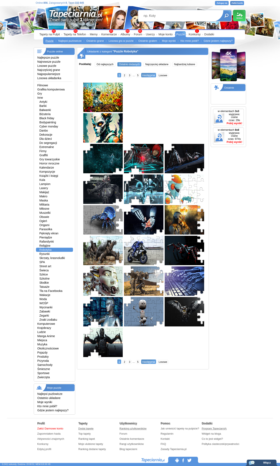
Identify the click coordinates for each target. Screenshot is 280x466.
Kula (42, 180)
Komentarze (109, 34)
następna (148, 75)
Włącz (267, 462)
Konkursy (194, 34)
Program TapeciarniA (214, 428)
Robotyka (45, 249)
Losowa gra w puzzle (121, 40)
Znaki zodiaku (48, 319)
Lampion (45, 184)
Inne (40, 97)
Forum (138, 34)
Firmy (43, 151)
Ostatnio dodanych (129, 64)
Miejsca (42, 340)
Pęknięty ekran (49, 233)
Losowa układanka (49, 78)
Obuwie (44, 217)
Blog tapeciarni (128, 449)
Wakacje (44, 295)
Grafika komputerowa (51, 89)
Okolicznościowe (48, 348)
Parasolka (45, 229)
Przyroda (43, 360)
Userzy (150, 34)
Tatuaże (44, 286)
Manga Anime (46, 336)
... (134, 75)
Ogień (43, 221)
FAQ (163, 443)
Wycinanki (46, 307)
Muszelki (45, 212)
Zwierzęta (43, 377)
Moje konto (165, 34)
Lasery (43, 188)
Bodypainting (47, 122)
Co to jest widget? (212, 438)
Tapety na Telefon (75, 34)
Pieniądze (45, 237)
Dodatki (209, 34)
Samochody (45, 365)
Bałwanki (45, 110)
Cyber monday (48, 126)
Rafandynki (46, 241)
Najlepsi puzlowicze (70, 40)
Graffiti (43, 155)
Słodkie (44, 282)
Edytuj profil (44, 449)
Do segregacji (48, 143)
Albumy (125, 34)
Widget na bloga (211, 433)
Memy (94, 34)
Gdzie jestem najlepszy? (218, 40)
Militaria (44, 204)
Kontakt (165, 438)
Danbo (43, 130)
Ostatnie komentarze (131, 438)
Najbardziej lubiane (184, 64)
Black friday (46, 118)
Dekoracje (45, 134)
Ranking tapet (86, 438)
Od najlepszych (105, 64)
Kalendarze (46, 167)
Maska (43, 200)
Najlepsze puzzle (48, 57)
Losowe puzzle (47, 65)
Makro (43, 196)
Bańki (43, 106)
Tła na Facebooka (50, 291)
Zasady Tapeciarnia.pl (173, 449)
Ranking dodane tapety (92, 449)
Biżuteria (45, 114)
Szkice (43, 274)
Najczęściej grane (48, 70)
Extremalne (46, 147)
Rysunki (44, 254)
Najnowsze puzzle (49, 61)
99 (140, 31)
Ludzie (41, 332)
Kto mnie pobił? (189, 40)
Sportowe (43, 373)
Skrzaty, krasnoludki (52, 258)
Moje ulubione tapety (90, 443)
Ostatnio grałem (147, 40)
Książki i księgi (48, 175)
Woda (43, 299)
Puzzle (180, 34)
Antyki (43, 101)
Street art (45, 266)
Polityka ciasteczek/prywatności (220, 443)
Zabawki (44, 311)
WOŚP (43, 303)
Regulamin (167, 433)
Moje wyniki (169, 40)
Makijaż (44, 192)
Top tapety (84, 433)
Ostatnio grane (95, 40)
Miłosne (44, 208)
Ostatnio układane (49, 398)
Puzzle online (55, 51)
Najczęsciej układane (157, 64)
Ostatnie (229, 87)
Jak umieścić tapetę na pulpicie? (180, 428)
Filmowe (42, 85)
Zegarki (44, 315)
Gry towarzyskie (49, 159)
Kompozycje (47, 171)
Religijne (45, 245)
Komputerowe (46, 323)
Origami (44, 225)
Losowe (163, 75)
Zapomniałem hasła (48, 433)
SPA (42, 262)
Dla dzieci (45, 138)
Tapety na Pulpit (49, 34)
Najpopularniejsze (48, 74)
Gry (39, 93)
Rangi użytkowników (131, 443)
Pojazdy (42, 352)
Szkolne (44, 278)
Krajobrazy (44, 328)
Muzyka (42, 344)
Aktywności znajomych (50, 438)
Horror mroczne (49, 163)
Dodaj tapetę (86, 428)
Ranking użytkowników (133, 428)
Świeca (44, 270)
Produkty (43, 356)
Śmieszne (43, 369)
